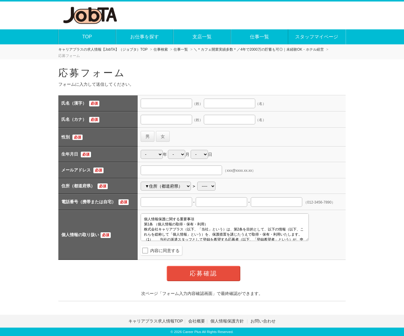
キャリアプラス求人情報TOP (155, 321)
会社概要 (196, 321)
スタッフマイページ (316, 36)
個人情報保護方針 (227, 321)
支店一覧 (202, 36)
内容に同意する (165, 250)
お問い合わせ (263, 321)
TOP (87, 36)
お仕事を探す (144, 36)
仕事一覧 (259, 36)
